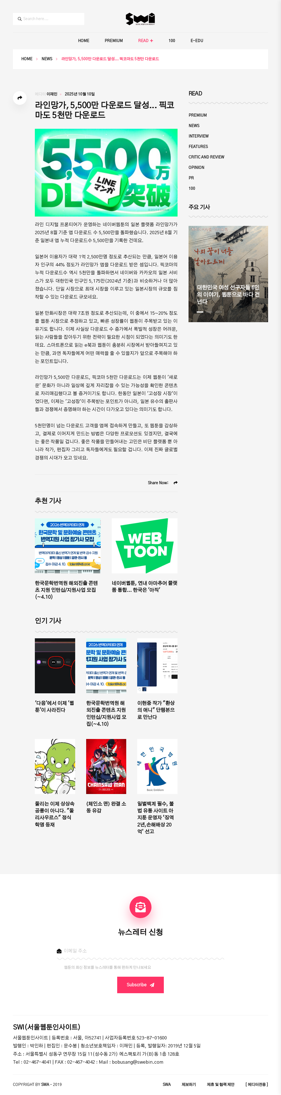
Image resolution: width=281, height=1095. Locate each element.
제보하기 (189, 1085)
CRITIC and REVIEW (206, 157)
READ (143, 41)
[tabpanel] (228, 274)
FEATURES (198, 147)
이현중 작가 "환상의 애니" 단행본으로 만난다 (156, 710)
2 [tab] (209, 312)
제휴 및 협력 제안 (220, 1085)
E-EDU (196, 41)
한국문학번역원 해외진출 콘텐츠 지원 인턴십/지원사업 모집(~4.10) (66, 590)
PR (191, 178)
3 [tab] (218, 312)
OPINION (196, 168)
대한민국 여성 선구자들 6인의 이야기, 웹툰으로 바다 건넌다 (228, 295)
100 (171, 41)
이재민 (51, 94)
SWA (167, 1085)
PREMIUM (114, 41)
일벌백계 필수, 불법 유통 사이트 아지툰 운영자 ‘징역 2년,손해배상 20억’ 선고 (155, 818)
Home (26, 59)
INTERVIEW (199, 136)
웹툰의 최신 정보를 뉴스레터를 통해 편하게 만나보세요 (107, 968)
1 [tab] (200, 312)
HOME (83, 41)
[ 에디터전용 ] (256, 1085)
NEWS (46, 59)
